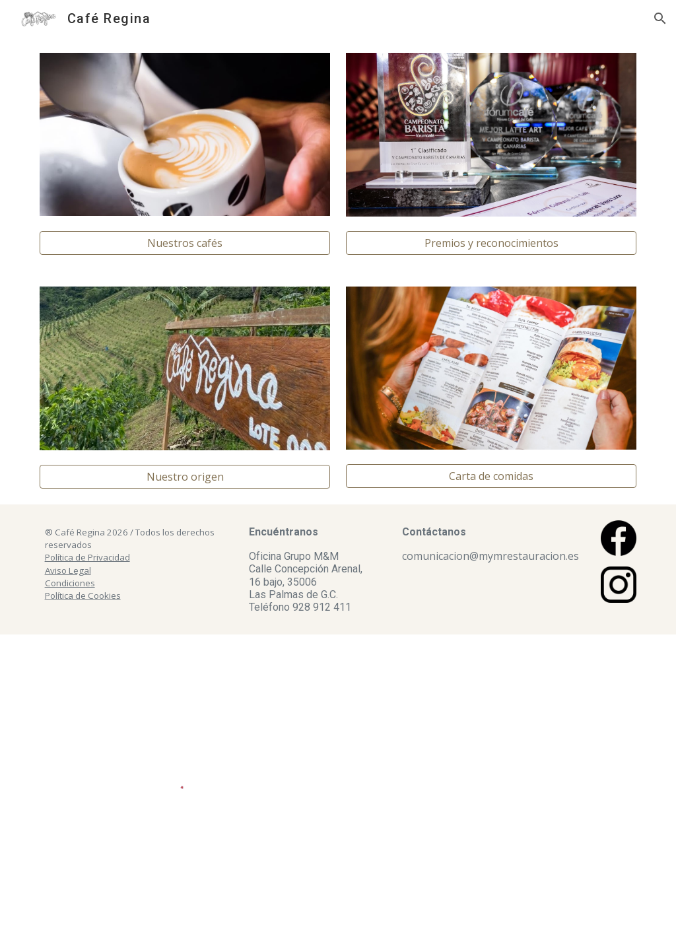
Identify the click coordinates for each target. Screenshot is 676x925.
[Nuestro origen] (185, 477)
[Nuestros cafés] (185, 243)
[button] (660, 18)
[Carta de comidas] (491, 476)
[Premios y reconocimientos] (491, 243)
